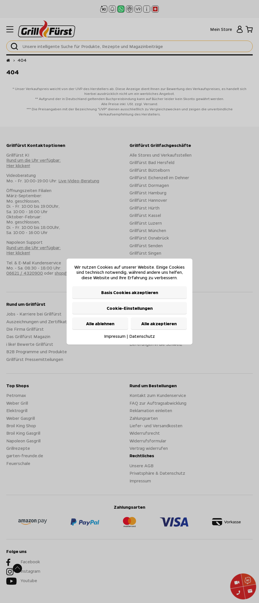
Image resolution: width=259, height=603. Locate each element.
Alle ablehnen (100, 323)
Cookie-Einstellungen (130, 308)
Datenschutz (142, 336)
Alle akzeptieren (159, 323)
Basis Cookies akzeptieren (129, 292)
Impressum (114, 336)
